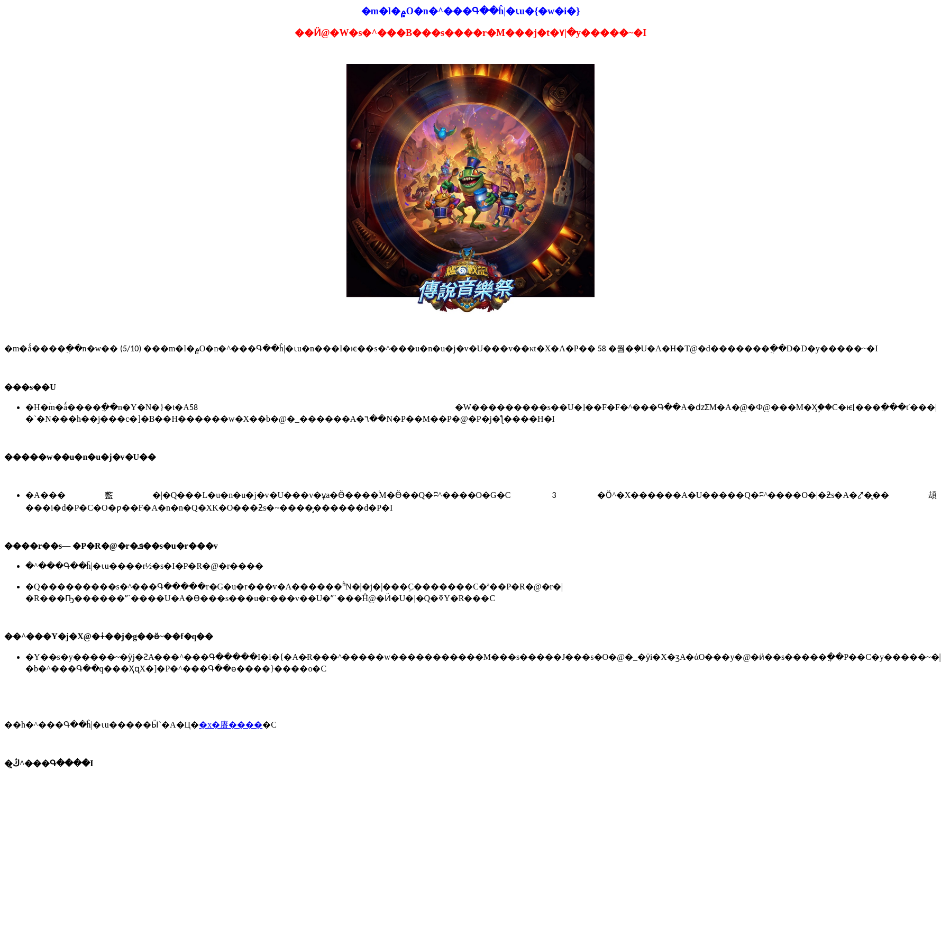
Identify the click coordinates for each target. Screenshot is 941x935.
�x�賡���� (230, 724)
